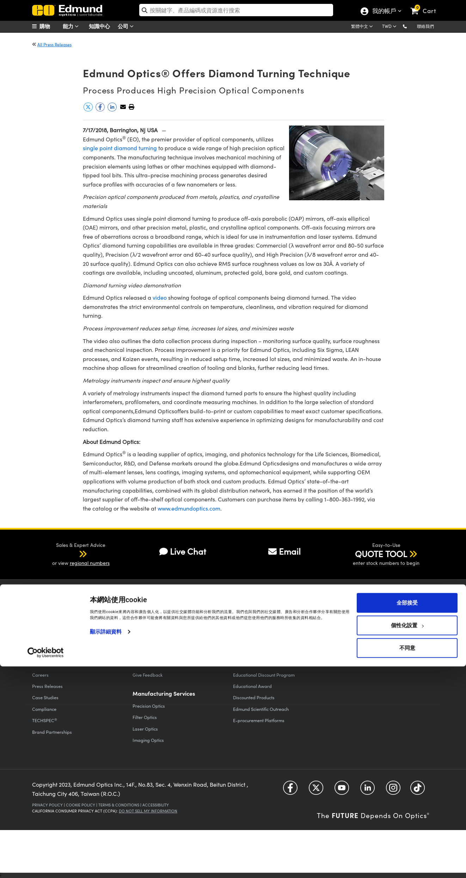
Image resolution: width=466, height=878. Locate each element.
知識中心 (99, 26)
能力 (72, 26)
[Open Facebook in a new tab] (290, 790)
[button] (410, 26)
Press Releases (47, 686)
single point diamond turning (120, 148)
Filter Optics (145, 717)
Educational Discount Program (264, 675)
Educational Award (252, 686)
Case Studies (45, 697)
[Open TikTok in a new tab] (417, 790)
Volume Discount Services (258, 663)
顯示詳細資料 (106, 843)
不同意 (407, 859)
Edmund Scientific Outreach (261, 709)
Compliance (44, 709)
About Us (41, 640)
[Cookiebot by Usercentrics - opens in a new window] (45, 864)
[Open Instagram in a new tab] (393, 790)
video (160, 297)
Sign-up (345, 596)
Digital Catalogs (350, 652)
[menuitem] (49, 26)
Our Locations (46, 663)
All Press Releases (54, 44)
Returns (140, 652)
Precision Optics (149, 706)
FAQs (138, 663)
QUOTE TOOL (381, 553)
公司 (127, 26)
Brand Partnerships (52, 732)
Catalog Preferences (354, 663)
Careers (40, 675)
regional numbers (90, 563)
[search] (236, 10)
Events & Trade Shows (54, 652)
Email (284, 551)
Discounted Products (254, 697)
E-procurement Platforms (258, 720)
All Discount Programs (255, 640)
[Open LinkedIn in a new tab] (367, 790)
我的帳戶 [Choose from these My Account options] (384, 11)
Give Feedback (148, 675)
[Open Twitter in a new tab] (316, 790)
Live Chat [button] (182, 551)
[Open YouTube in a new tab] (342, 790)
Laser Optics (145, 729)
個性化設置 (407, 837)
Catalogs (345, 640)
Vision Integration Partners (260, 652)
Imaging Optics (148, 740)
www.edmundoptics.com (189, 508)
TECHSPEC (44, 720)
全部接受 (407, 814)
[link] (426, 5)
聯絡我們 (425, 26)
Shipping (142, 640)
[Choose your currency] (390, 26)
